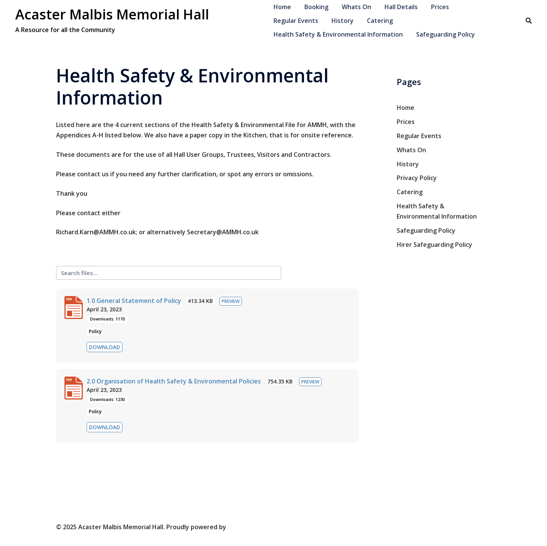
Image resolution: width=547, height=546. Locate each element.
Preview (231, 301)
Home (282, 7)
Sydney (238, 527)
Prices (440, 7)
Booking (316, 7)
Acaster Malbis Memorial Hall (112, 14)
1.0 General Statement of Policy (134, 300)
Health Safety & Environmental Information (338, 34)
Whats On (356, 7)
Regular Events (296, 20)
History (342, 20)
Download (104, 347)
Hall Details (401, 7)
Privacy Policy (417, 178)
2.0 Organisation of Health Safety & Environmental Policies (174, 381)
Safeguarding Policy (445, 34)
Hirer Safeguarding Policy (434, 244)
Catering (380, 20)
